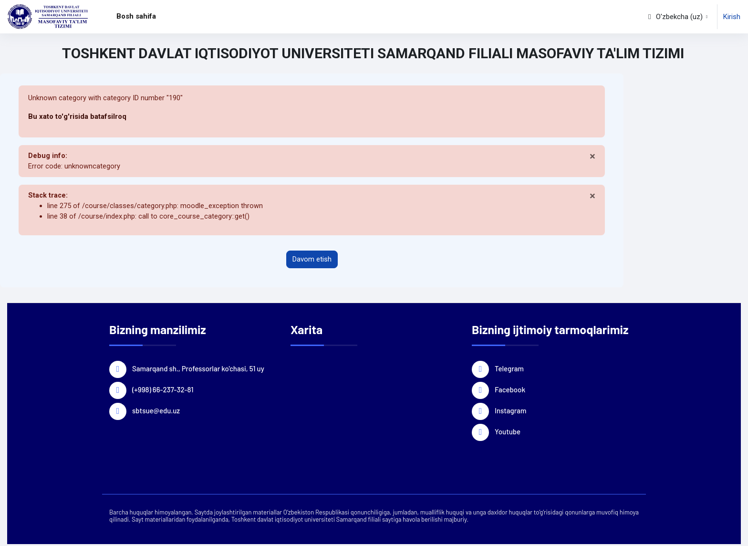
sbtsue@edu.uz (156, 411)
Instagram (510, 411)
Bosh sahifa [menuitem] (136, 16)
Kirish (731, 16)
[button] (677, 16)
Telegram (509, 369)
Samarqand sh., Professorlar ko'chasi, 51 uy (198, 369)
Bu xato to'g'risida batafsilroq (77, 117)
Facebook (510, 390)
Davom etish (312, 261)
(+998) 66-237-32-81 (162, 390)
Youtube (507, 432)
